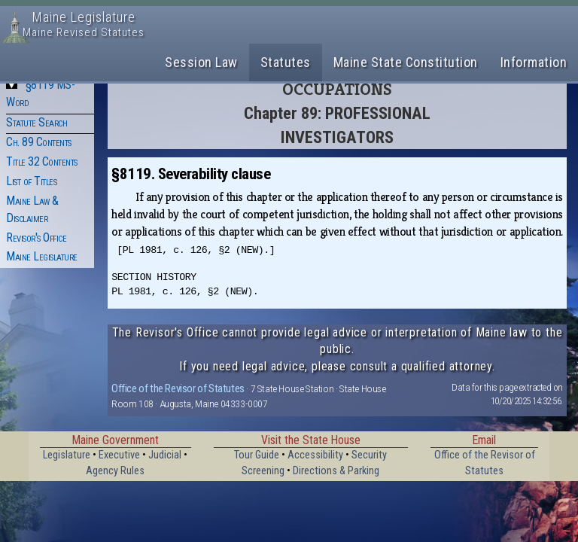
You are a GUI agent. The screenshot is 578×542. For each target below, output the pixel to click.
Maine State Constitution (405, 62)
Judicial (164, 455)
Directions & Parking (336, 470)
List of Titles (31, 181)
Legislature (66, 455)
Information (533, 62)
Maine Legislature (42, 256)
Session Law (201, 62)
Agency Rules (115, 470)
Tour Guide (256, 455)
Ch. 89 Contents (38, 142)
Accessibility (315, 455)
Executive (119, 455)
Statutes (285, 62)
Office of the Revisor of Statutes (178, 388)
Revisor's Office (36, 237)
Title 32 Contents (42, 161)
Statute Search (36, 122)
